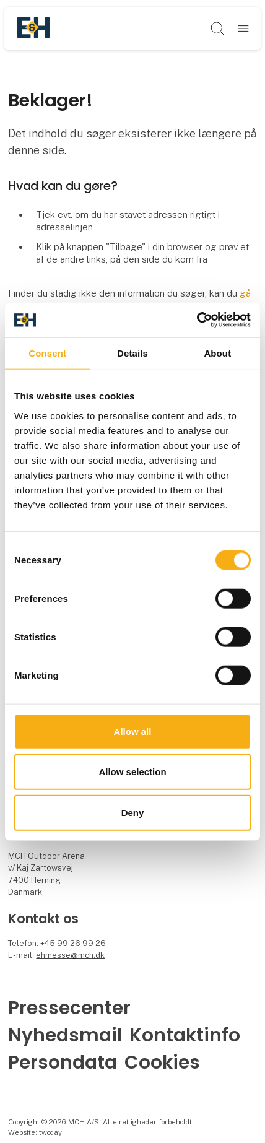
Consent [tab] (47, 352)
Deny (132, 812)
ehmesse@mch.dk (70, 955)
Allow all (133, 731)
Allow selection (132, 772)
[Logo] (33, 28)
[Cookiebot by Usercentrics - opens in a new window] (196, 320)
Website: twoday (35, 1132)
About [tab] (217, 352)
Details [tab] (132, 352)
